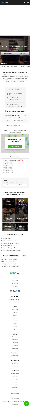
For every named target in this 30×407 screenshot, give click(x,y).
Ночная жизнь (15, 373)
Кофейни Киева (7, 245)
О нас (15, 277)
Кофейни (16, 48)
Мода (15, 390)
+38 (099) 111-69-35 (14, 100)
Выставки (15, 342)
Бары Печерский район (9, 241)
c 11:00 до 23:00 (13, 97)
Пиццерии (15, 318)
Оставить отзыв (8, 53)
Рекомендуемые (15, 355)
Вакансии (15, 280)
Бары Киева (6, 238)
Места (15, 307)
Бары (12, 48)
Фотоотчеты (15, 360)
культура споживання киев (9, 259)
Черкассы (15, 404)
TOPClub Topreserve (15, 302)
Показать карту (15, 146)
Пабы (15, 326)
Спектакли (15, 345)
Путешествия (15, 393)
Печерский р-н (13, 104)
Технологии (15, 387)
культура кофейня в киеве (9, 264)
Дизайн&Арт (15, 384)
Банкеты (15, 320)
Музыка (15, 382)
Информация (5, 67)
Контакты (15, 286)
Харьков (10, 401)
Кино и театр (15, 379)
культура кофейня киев (8, 261)
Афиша (15, 334)
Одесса (5, 401)
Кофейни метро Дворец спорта (12, 250)
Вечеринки (15, 336)
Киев (15, 401)
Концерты (15, 339)
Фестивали (15, 348)
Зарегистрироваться (18, 120)
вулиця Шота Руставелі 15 (15, 94)
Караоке (15, 315)
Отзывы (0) (14, 67)
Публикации (15, 371)
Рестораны (15, 309)
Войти (8, 120)
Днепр (20, 401)
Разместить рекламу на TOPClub (15, 184)
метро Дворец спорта (15, 106)
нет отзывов (15, 50)
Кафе (15, 323)
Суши (15, 329)
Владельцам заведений (15, 299)
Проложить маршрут (15, 132)
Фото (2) (22, 67)
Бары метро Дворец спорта (11, 243)
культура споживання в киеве (10, 266)
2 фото (5, 63)
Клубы (15, 312)
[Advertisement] (15, 20)
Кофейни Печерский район (11, 248)
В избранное (22, 53)
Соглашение (15, 283)
